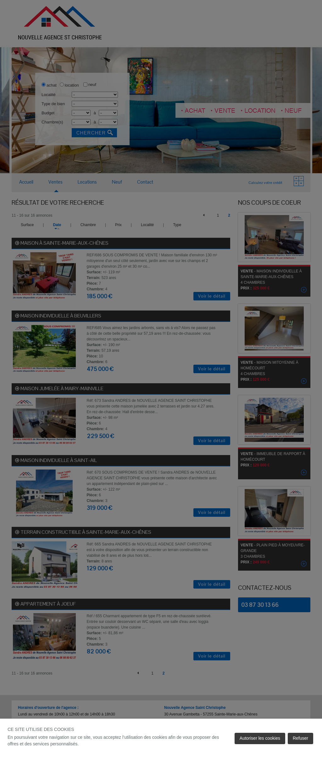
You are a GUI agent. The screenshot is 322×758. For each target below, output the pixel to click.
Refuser (300, 738)
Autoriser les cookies (260, 738)
